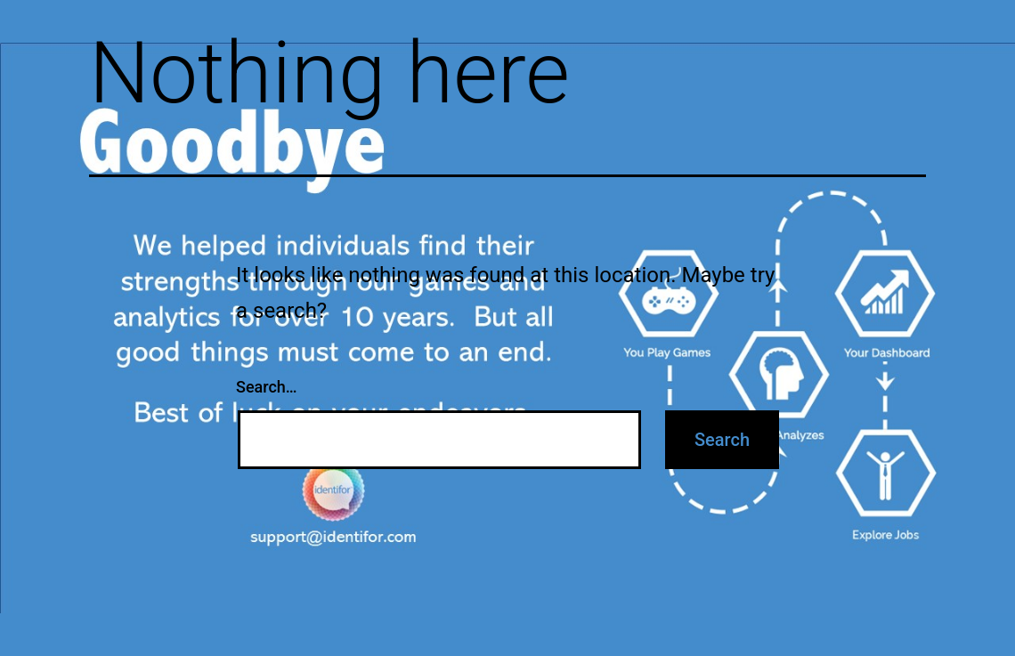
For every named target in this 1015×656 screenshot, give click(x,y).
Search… (266, 386)
